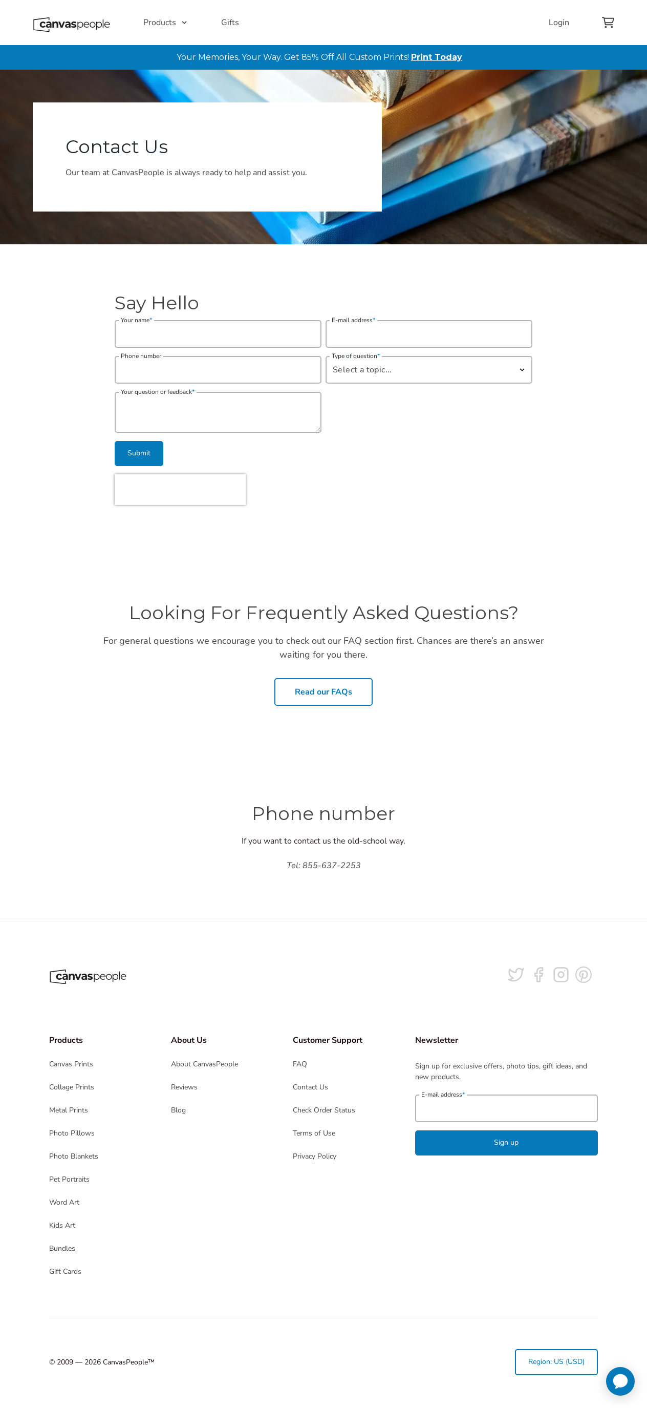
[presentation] (180, 489)
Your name (136, 320)
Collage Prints (71, 1087)
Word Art (64, 1202)
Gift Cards (65, 1271)
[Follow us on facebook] (538, 974)
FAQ (300, 1064)
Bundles (62, 1248)
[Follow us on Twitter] (516, 974)
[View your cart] (608, 22)
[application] (620, 1381)
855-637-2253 (332, 865)
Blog (178, 1110)
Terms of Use (314, 1133)
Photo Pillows (72, 1133)
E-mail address (353, 320)
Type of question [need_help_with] (356, 356)
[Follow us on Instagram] (561, 974)
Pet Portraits (69, 1179)
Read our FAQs (323, 692)
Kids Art (62, 1225)
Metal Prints (68, 1110)
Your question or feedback (158, 392)
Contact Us (310, 1087)
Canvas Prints (71, 1064)
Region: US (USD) (556, 1362)
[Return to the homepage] (71, 22)
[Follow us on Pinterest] (583, 974)
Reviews (184, 1087)
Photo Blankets (73, 1156)
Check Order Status (324, 1110)
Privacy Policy (314, 1156)
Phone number (141, 356)
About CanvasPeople (204, 1064)
